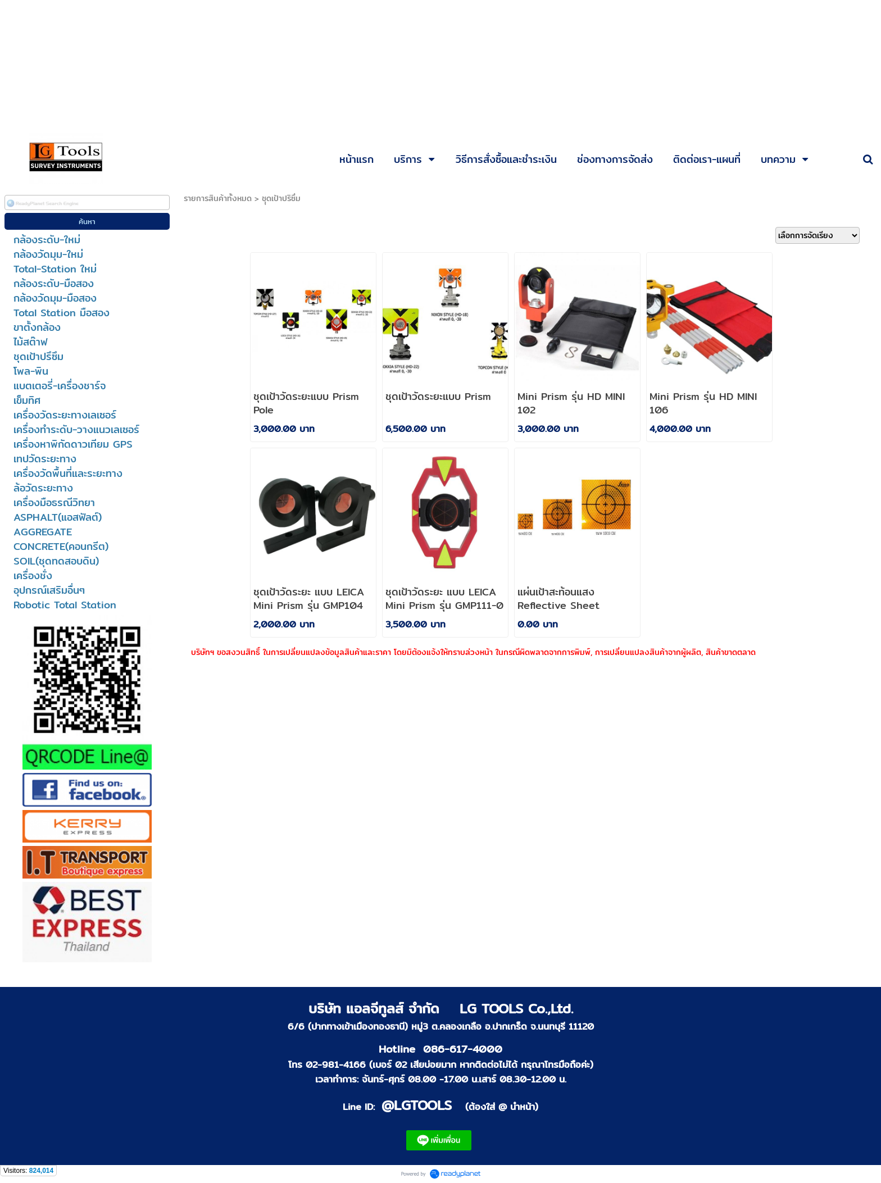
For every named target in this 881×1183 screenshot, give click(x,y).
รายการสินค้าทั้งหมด (218, 198)
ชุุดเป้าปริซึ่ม (281, 198)
